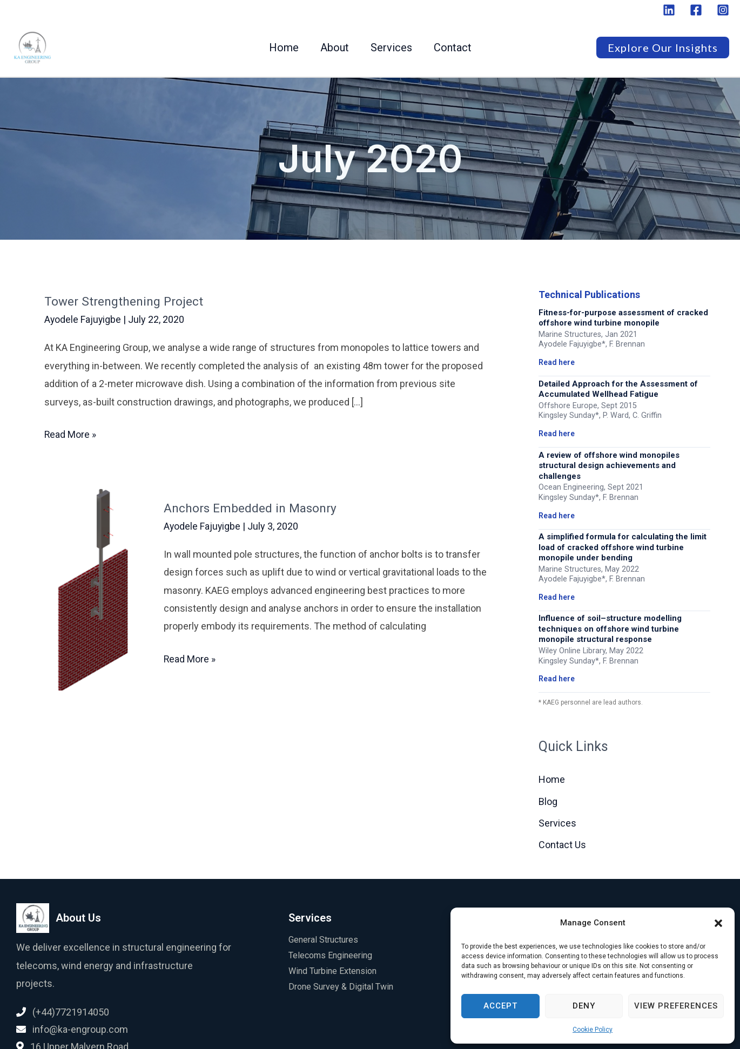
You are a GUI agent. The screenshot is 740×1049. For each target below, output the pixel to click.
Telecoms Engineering (330, 956)
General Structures (323, 940)
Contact (453, 47)
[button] (718, 923)
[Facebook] (696, 10)
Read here (557, 362)
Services (391, 47)
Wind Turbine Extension (332, 971)
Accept (500, 1006)
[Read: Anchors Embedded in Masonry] (89, 586)
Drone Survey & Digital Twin (340, 987)
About (334, 47)
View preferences (676, 1006)
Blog (548, 801)
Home (284, 47)
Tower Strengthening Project (127, 301)
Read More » (70, 432)
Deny (584, 1006)
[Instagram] (723, 10)
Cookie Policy (593, 1029)
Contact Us (562, 845)
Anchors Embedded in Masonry (255, 507)
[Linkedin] (669, 10)
